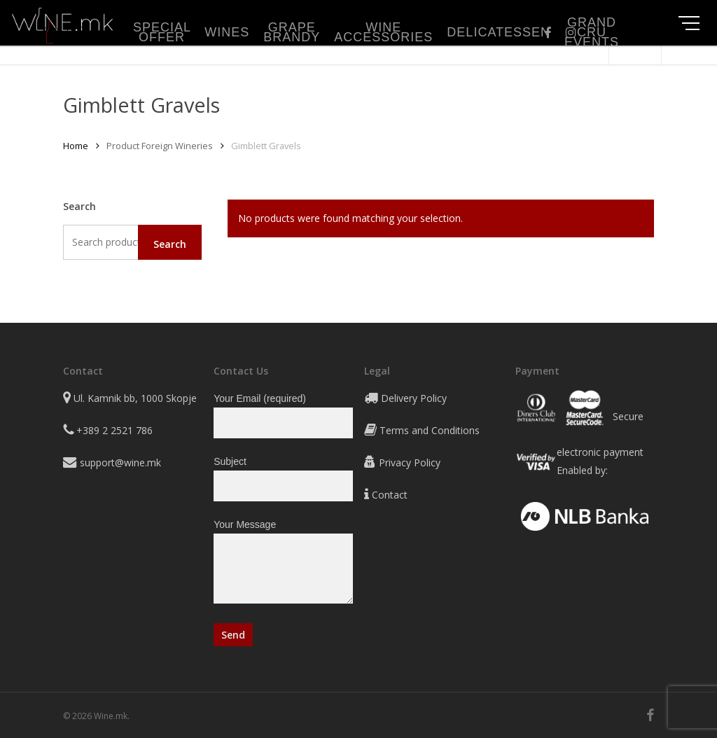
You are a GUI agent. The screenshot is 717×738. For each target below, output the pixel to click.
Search (169, 244)
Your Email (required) (283, 415)
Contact (390, 494)
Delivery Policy (414, 398)
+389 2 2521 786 (114, 430)
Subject (283, 478)
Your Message (283, 564)
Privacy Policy (409, 462)
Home (75, 145)
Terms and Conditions (430, 430)
